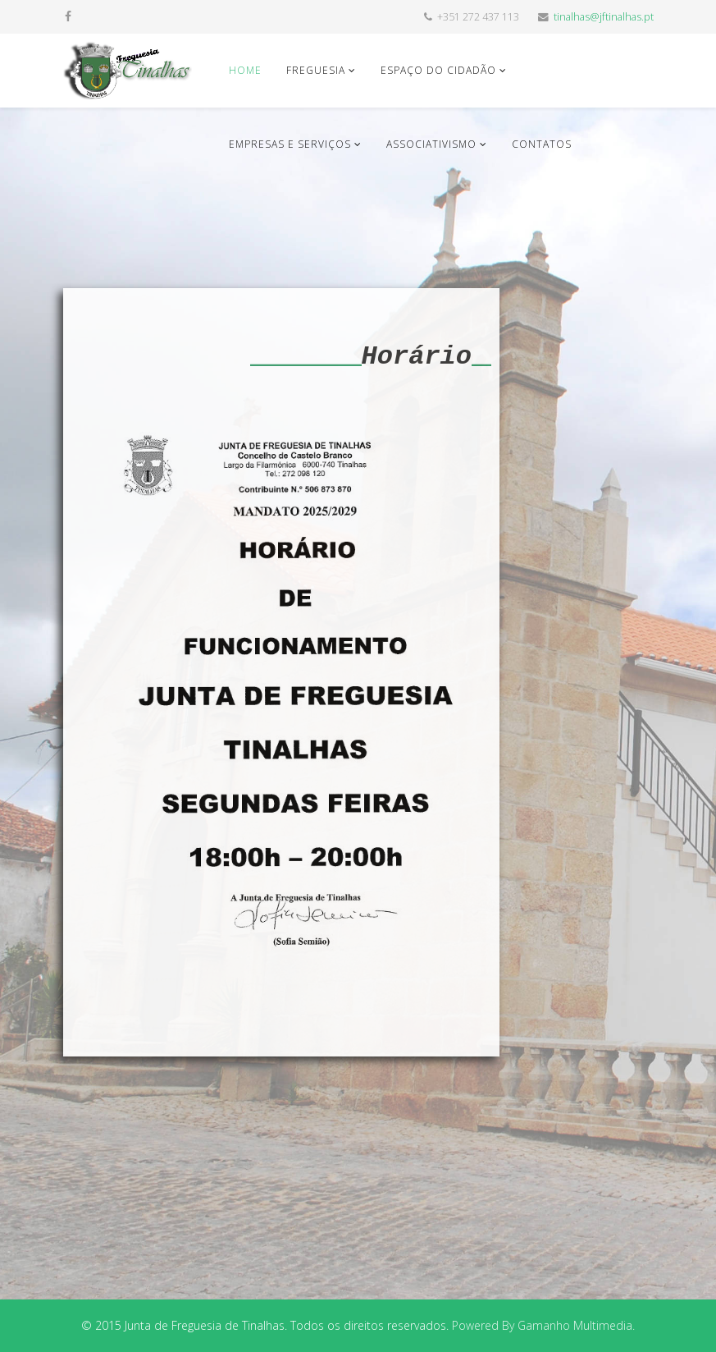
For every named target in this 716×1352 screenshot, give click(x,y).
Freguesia (315, 70)
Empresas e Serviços (290, 144)
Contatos (542, 144)
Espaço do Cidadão (438, 70)
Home (245, 70)
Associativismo (431, 144)
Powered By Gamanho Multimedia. (543, 1325)
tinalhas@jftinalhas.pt (604, 17)
